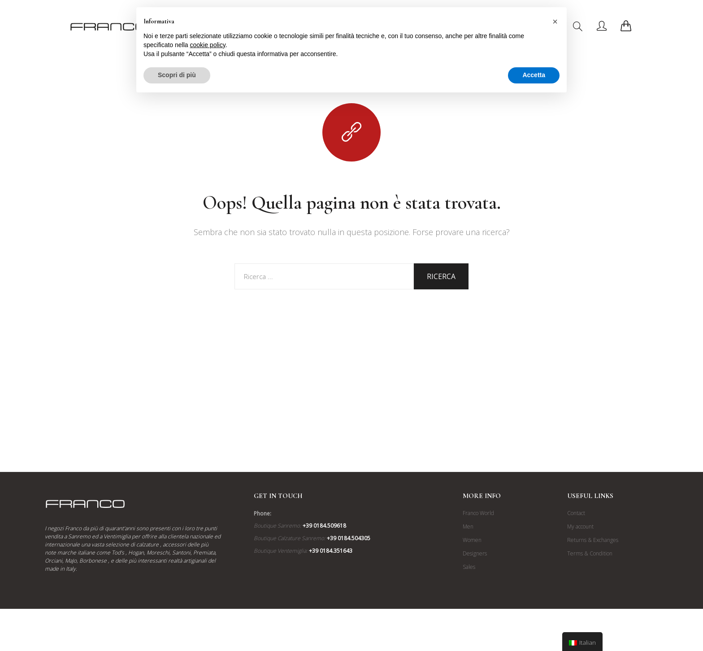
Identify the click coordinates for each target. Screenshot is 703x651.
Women (472, 540)
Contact (576, 513)
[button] (555, 21)
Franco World (478, 513)
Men (468, 526)
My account (580, 526)
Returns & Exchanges (592, 540)
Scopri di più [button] (177, 75)
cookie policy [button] (208, 44)
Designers (475, 553)
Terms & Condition (589, 553)
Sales (469, 567)
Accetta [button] (533, 75)
